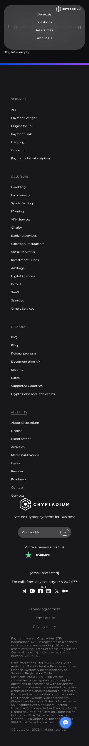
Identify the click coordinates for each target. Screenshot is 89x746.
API (13, 110)
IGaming (17, 211)
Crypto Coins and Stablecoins (33, 394)
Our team (18, 487)
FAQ (14, 337)
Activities (18, 447)
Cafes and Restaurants (27, 244)
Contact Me (45, 532)
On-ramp (17, 150)
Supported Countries (27, 386)
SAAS (15, 292)
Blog (14, 345)
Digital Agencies (23, 276)
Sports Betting (22, 203)
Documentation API (26, 361)
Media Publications (25, 455)
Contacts (18, 495)
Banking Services (24, 235)
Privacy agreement (45, 609)
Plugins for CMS (22, 126)
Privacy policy (44, 627)
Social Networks (23, 252)
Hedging (17, 142)
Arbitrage (18, 268)
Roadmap (18, 479)
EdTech (16, 284)
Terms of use (44, 618)
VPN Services (21, 219)
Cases (15, 463)
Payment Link (21, 134)
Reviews (17, 471)
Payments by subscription (30, 158)
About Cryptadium (25, 422)
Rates (15, 378)
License (16, 431)
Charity (16, 227)
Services (44, 14)
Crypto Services (22, 308)
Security (17, 369)
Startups (17, 300)
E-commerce (21, 195)
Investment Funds (25, 260)
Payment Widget (24, 118)
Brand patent (21, 439)
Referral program (23, 353)
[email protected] (42, 722)
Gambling (18, 187)
